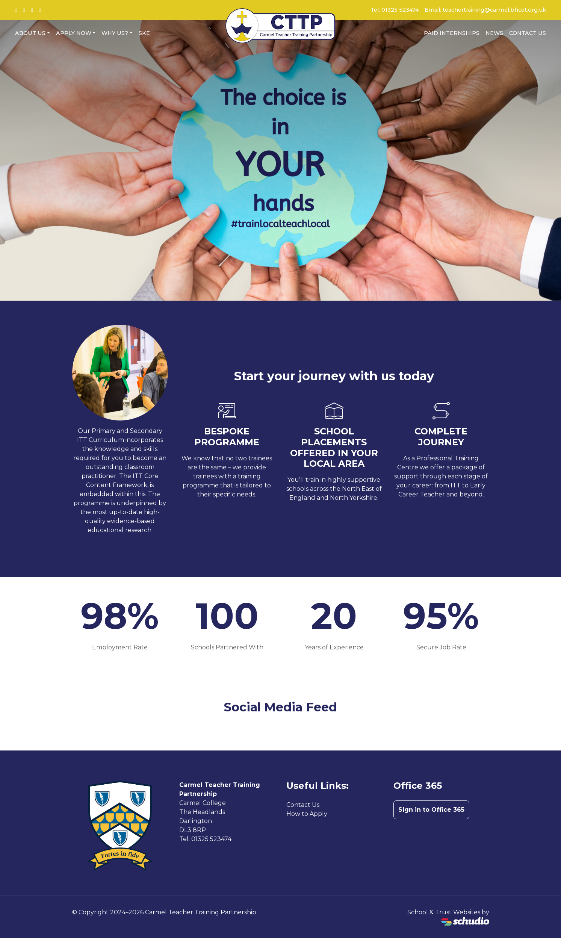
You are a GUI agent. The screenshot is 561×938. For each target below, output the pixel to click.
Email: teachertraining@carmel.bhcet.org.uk (485, 9)
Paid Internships (451, 33)
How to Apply (306, 813)
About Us (30, 33)
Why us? (114, 33)
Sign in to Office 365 (431, 809)
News (494, 33)
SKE (144, 33)
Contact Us (527, 33)
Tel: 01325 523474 (394, 9)
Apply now (73, 33)
